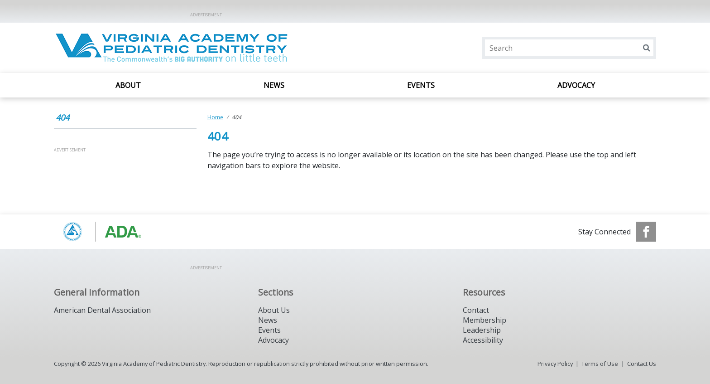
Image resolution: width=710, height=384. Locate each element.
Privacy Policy (555, 364)
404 (62, 117)
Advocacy (576, 85)
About (128, 85)
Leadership (482, 330)
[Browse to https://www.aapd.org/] (100, 232)
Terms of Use (599, 364)
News (274, 85)
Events (421, 85)
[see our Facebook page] (646, 232)
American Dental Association (102, 310)
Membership (484, 320)
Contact (476, 310)
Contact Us (641, 364)
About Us (274, 310)
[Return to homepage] (171, 48)
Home (215, 117)
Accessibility (483, 340)
